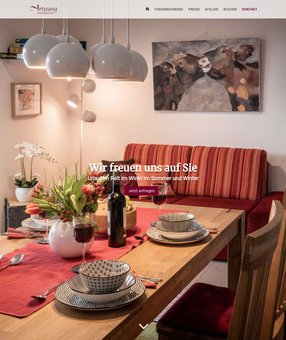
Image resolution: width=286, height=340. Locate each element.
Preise (194, 9)
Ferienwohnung (169, 9)
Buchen (230, 9)
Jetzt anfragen (142, 190)
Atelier (211, 9)
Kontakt (249, 9)
